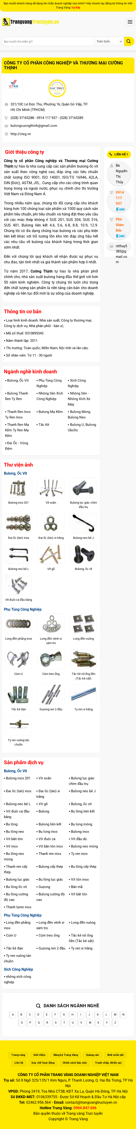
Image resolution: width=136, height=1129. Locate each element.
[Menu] (130, 22)
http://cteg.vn (21, 134)
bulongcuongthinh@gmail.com (34, 126)
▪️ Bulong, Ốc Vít (17, 380)
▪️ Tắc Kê (43, 425)
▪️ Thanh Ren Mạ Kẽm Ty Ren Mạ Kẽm (17, 430)
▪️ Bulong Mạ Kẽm (50, 412)
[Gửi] (129, 41)
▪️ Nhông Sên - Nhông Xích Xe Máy (79, 398)
